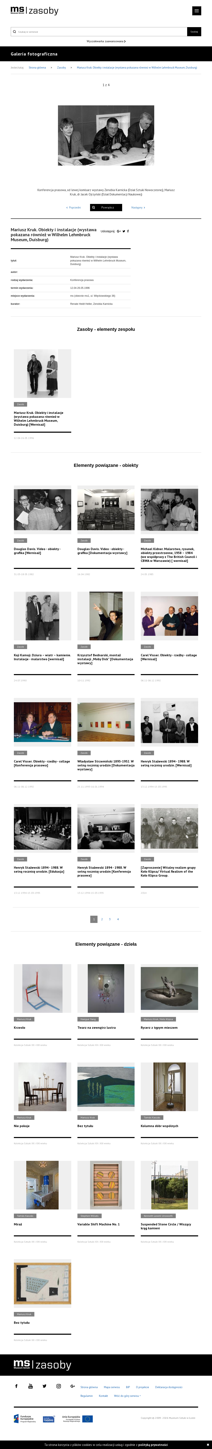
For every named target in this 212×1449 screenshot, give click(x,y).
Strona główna (38, 67)
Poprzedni (73, 207)
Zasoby (61, 67)
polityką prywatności (153, 1445)
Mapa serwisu (112, 1387)
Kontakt (103, 1396)
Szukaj (194, 31)
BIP (128, 1387)
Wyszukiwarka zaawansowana (105, 41)
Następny (139, 207)
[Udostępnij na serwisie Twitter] (124, 231)
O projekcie (142, 1387)
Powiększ (107, 207)
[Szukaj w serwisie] (99, 31)
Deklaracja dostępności (168, 1387)
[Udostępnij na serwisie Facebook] (128, 231)
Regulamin (87, 1396)
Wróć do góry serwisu (127, 1396)
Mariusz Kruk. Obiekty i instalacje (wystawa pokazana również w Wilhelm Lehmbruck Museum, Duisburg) (137, 67)
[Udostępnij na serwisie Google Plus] (119, 231)
